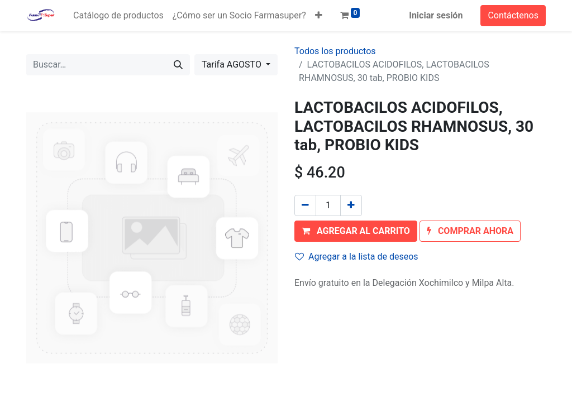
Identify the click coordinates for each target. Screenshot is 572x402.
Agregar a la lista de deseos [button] (356, 256)
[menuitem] (118, 15)
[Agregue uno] (351, 205)
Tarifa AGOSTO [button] (233, 64)
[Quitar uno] (305, 205)
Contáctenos (513, 15)
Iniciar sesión (436, 15)
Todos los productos (335, 51)
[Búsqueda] (178, 64)
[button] (319, 15)
